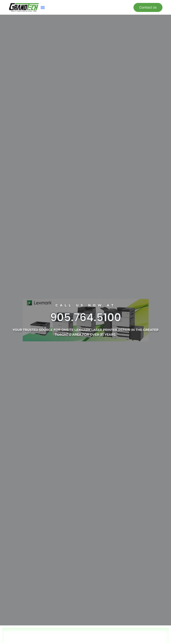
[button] (42, 7)
